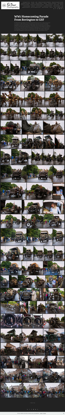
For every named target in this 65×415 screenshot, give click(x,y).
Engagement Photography (25, 3)
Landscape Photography (47, 6)
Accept (41, 413)
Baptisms (32, 3)
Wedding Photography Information (44, 2)
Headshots (33, 6)
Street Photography (56, 6)
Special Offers (56, 4)
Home (36, 2)
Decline (44, 413)
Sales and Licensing (26, 6)
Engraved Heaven (60, 7)
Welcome (32, 2)
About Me (61, 4)
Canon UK (51, 7)
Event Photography (39, 3)
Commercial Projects (49, 4)
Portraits (45, 3)
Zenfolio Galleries (45, 7)
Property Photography (52, 3)
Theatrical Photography (25, 4)
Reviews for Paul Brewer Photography (37, 4)
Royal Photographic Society (36, 7)
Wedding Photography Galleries (57, 2)
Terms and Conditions (26, 7)
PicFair (55, 7)
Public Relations (60, 3)
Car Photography (39, 6)
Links (62, 6)
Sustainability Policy (26, 2)
